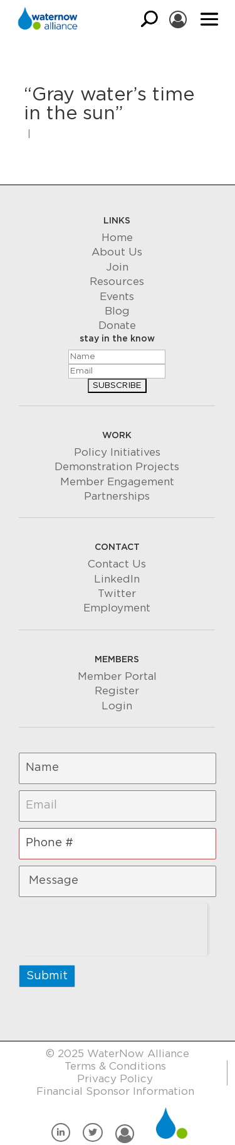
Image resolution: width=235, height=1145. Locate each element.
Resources (117, 281)
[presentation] (113, 927)
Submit (47, 976)
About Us (116, 252)
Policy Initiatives (117, 452)
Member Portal (117, 676)
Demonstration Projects (117, 466)
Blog (117, 311)
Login (117, 706)
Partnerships (117, 496)
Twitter (117, 593)
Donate (117, 325)
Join (117, 267)
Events (117, 296)
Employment (116, 608)
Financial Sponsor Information (115, 1091)
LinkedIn (117, 579)
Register (117, 690)
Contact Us (117, 564)
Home (117, 237)
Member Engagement (117, 481)
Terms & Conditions (115, 1066)
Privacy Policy (115, 1078)
